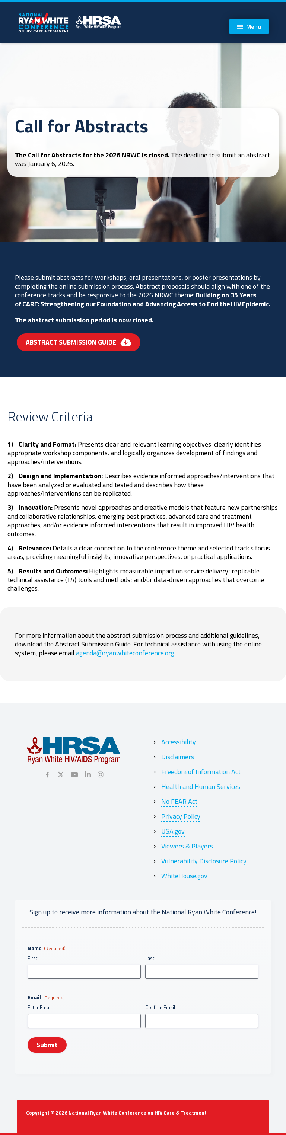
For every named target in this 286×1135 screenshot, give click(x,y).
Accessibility (178, 742)
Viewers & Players (187, 846)
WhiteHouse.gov (184, 876)
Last (149, 958)
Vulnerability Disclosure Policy (204, 861)
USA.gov (173, 831)
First (32, 958)
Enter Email (39, 1007)
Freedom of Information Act (201, 772)
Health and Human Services (200, 786)
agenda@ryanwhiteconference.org (125, 653)
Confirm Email (160, 1007)
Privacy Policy (180, 816)
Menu (253, 26)
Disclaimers (177, 757)
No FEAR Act (179, 801)
